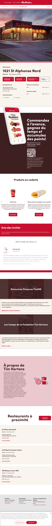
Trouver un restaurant (45, 418)
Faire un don (7, 346)
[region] (26, 519)
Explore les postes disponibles (9, 502)
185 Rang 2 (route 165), (11, 476)
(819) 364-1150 (5, 479)
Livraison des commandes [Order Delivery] (20, 79)
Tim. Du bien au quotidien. (20, 2)
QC (10, 6)
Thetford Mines (15, 6)
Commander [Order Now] (13, 214)
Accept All (31, 522)
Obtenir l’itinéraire (44, 79)
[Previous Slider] (1, 201)
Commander (7, 2)
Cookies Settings (20, 522)
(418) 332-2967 (5, 438)
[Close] (50, 513)
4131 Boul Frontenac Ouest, (9, 455)
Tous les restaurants (5, 6)
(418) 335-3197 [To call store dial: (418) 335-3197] (6, 91)
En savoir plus (22, 503)
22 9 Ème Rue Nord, (9, 435)
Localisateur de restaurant (39, 504)
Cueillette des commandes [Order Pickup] (8, 79)
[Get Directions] (14, 88)
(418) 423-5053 (5, 458)
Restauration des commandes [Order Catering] (33, 79)
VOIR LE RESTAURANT (6, 440)
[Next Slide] (50, 201)
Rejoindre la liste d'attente (11, 310)
